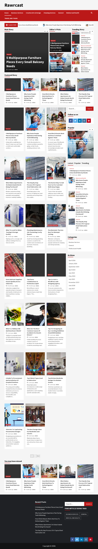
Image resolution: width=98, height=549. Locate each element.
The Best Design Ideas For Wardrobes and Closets (34, 431)
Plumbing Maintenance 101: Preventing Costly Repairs (34, 232)
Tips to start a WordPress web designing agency (54, 281)
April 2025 (72, 270)
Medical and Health (72, 13)
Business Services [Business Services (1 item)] (72, 514)
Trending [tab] (85, 163)
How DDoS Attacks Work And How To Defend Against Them (86, 60)
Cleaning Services (49, 13)
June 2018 (72, 285)
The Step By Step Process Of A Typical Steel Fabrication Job (34, 185)
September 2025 (74, 266)
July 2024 (72, 273)
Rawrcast (14, 5)
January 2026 (73, 263)
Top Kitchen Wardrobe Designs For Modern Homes (55, 380)
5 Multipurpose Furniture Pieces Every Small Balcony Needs (31, 25)
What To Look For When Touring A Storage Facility (13, 232)
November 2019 (74, 282)
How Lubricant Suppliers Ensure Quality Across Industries (14, 281)
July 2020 (72, 279)
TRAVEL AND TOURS (11, 18)
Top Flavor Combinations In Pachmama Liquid (33, 281)
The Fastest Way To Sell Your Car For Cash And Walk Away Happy (56, 185)
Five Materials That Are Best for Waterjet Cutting (55, 232)
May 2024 (72, 276)
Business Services (17, 13)
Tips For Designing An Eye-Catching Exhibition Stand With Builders (56, 331)
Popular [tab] (77, 163)
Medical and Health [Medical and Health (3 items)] (73, 518)
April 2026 (72, 260)
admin (16, 69)
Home (7, 13)
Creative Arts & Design (33, 13)
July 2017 (72, 288)
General (61, 13)
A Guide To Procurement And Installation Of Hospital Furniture (14, 380)
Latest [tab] (70, 163)
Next (38, 456)
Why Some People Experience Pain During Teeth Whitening (72, 25)
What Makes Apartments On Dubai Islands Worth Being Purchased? (85, 71)
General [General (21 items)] (84, 514)
